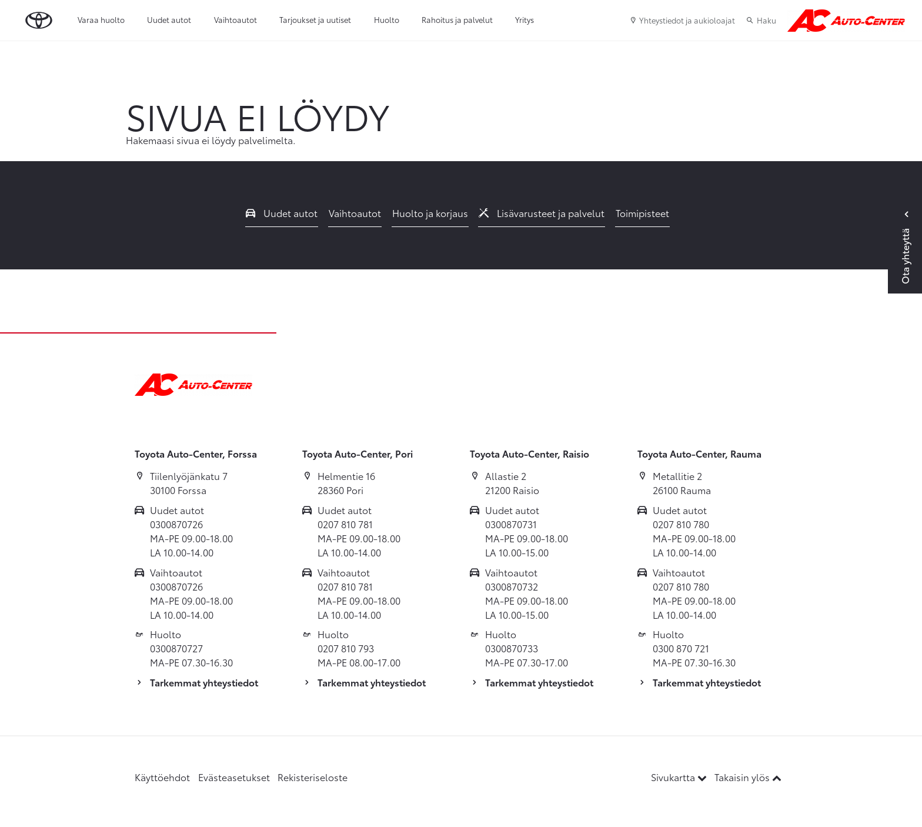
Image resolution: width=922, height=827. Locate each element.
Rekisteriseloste (313, 776)
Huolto (386, 19)
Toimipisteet (642, 212)
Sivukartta (680, 776)
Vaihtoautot (235, 19)
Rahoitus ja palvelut (457, 19)
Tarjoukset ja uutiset (315, 19)
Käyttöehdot (162, 776)
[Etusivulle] (846, 20)
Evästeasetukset (234, 776)
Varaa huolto (101, 19)
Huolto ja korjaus (430, 212)
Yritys (524, 19)
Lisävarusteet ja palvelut (541, 212)
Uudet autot (169, 19)
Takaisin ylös (747, 776)
